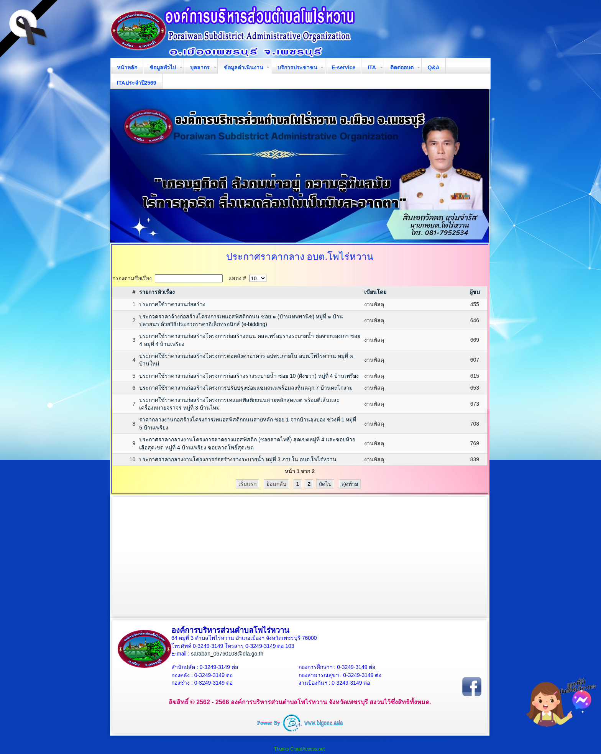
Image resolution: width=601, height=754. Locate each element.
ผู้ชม (475, 292)
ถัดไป (325, 484)
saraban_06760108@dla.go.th (227, 654)
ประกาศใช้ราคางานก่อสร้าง (172, 304)
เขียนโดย (375, 292)
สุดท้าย (350, 484)
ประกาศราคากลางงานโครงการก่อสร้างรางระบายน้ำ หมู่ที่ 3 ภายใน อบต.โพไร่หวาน (238, 459)
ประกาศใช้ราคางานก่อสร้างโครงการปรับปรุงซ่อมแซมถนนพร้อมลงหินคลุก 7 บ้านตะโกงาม (246, 388)
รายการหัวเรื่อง (157, 292)
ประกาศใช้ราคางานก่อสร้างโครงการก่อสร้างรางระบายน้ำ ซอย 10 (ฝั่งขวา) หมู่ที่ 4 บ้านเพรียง (249, 376)
